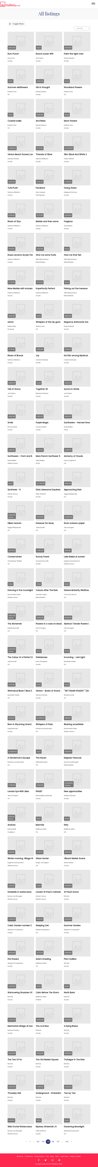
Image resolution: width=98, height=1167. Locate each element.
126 (53, 1141)
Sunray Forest (42, 556)
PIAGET (39, 791)
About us (20, 1156)
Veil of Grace (14, 389)
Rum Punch (13, 53)
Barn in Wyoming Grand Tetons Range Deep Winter (33, 724)
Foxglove (68, 221)
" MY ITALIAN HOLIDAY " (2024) (78, 690)
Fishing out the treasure (76, 288)
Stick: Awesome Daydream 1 (49, 489)
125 (48, 1141)
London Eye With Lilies (18, 791)
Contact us (29, 1156)
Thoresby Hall (14, 1093)
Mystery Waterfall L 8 (46, 1126)
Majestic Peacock (72, 757)
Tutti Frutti (13, 188)
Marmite (40, 825)
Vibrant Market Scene (74, 858)
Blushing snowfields (73, 724)
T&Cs (57, 1156)
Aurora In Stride (71, 389)
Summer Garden (72, 925)
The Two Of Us (15, 1059)
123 (38, 1141)
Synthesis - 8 (14, 489)
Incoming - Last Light (74, 657)
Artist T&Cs (65, 1156)
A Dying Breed (71, 1026)
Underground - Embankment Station (54, 1093)
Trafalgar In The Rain (74, 1059)
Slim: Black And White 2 (75, 154)
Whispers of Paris (44, 724)
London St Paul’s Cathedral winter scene (56, 892)
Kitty (66, 825)
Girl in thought (43, 87)
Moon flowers (70, 121)
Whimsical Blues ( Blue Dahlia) (23, 690)
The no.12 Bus (42, 1026)
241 (67, 1141)
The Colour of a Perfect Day (21, 657)
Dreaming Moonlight (74, 1126)
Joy (37, 355)
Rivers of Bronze (15, 355)
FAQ (47, 1156)
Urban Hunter (42, 858)
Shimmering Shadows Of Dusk (22, 992)
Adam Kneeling (43, 959)
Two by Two (70, 1093)
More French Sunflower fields (50, 456)
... (33, 1141)
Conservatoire (15, 556)
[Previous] (27, 1141)
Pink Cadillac (70, 959)
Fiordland (40, 188)
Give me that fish (72, 255)
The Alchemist (15, 623)
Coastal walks (14, 121)
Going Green (70, 188)
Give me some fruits (46, 255)
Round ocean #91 (44, 53)
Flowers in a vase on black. (49, 623)
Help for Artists (75, 1156)
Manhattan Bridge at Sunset (22, 1026)
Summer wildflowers (18, 87)
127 (58, 1141)
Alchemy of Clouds (73, 456)
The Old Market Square (47, 1059)
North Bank (69, 992)
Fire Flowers (13, 959)
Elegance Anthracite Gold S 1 (78, 322)
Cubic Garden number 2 (20, 925)
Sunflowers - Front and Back (22, 456)
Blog (52, 1156)
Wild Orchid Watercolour (20, 1126)
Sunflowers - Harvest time (77, 422)
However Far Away (45, 523)
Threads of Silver (44, 154)
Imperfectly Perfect (45, 288)
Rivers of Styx (14, 221)
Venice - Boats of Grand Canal (51, 690)
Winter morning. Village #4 (21, 858)
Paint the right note (73, 53)
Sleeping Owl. (42, 925)
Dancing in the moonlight (20, 590)
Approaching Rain (73, 489)
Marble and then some (47, 221)
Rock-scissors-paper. (74, 523)
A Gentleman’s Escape (19, 757)
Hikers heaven (14, 523)
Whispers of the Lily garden (49, 322)
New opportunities (73, 791)
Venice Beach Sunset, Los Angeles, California (30, 154)
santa (10, 322)
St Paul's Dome (71, 892)
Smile (10, 422)
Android (11, 825)
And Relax (40, 121)
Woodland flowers (73, 87)
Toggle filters (16, 24)
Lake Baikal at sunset (74, 556)
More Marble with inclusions (21, 288)
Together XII (42, 389)
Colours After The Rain (47, 590)
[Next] (71, 1141)
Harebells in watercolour (20, 892)
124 (43, 1141)
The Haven (41, 757)
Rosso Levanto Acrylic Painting (23, 255)
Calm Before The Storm (47, 992)
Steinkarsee (41, 657)
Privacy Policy (39, 1156)
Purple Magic (42, 422)
